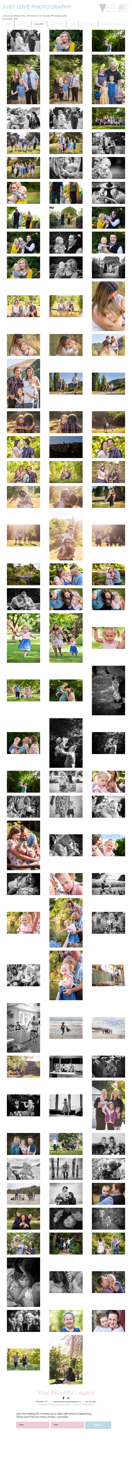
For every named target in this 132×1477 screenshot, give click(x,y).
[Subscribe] (98, 1425)
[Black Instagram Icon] (68, 1398)
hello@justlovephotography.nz (67, 1401)
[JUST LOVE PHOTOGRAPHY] (38, 7)
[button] (121, 7)
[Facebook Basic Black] (63, 1398)
